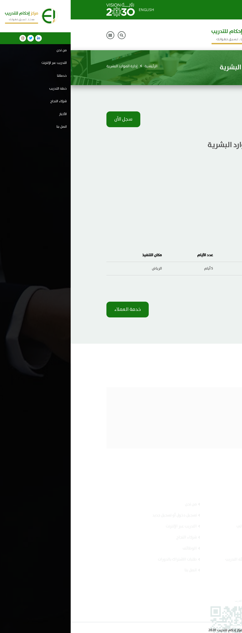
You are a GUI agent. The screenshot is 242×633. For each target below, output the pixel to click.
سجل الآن (53, 119)
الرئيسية (80, 66)
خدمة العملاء (57, 309)
